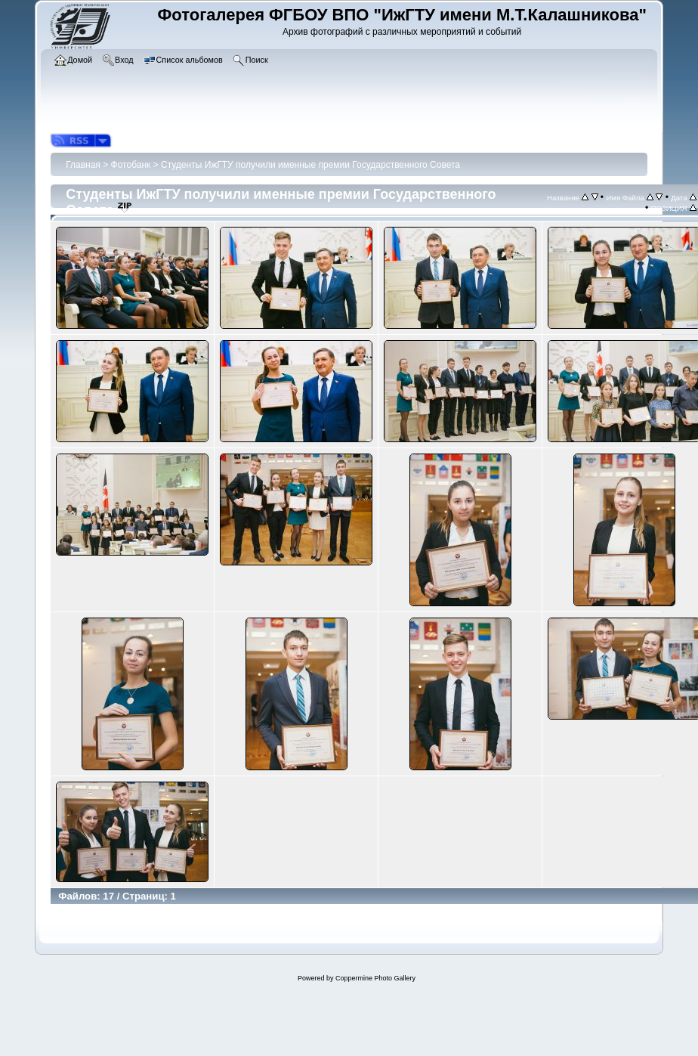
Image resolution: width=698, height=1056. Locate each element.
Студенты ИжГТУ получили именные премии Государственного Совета (310, 164)
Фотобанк (131, 164)
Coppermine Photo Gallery (375, 978)
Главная (83, 164)
